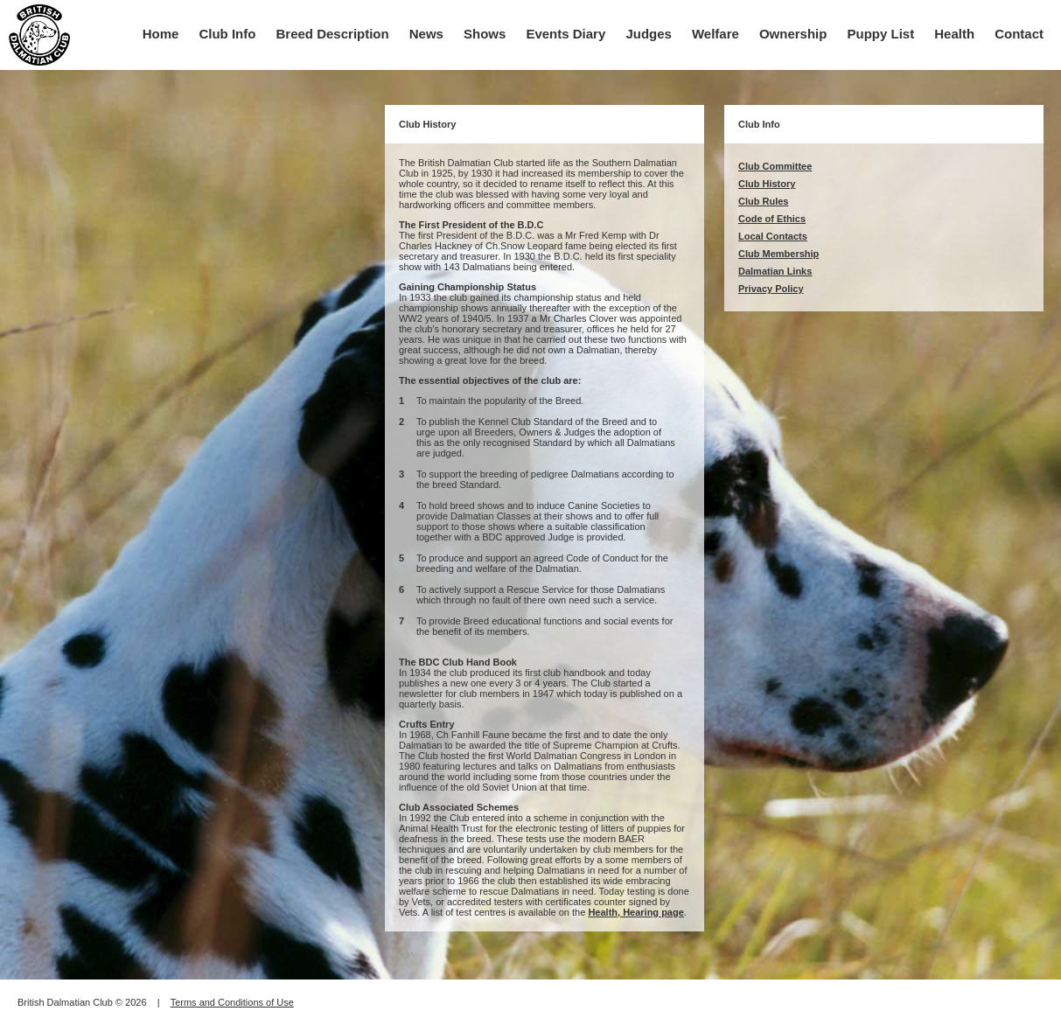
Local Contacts (772, 236)
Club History (766, 183)
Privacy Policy (771, 288)
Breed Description (332, 33)
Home (161, 33)
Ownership (793, 33)
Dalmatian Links (775, 271)
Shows (485, 33)
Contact (1019, 33)
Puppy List (881, 33)
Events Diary (565, 33)
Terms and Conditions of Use (232, 1002)
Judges (648, 33)
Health (954, 33)
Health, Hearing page (635, 912)
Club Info (227, 33)
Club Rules (763, 201)
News (426, 33)
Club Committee (775, 166)
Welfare (715, 33)
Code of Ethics (772, 218)
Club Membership (778, 253)
